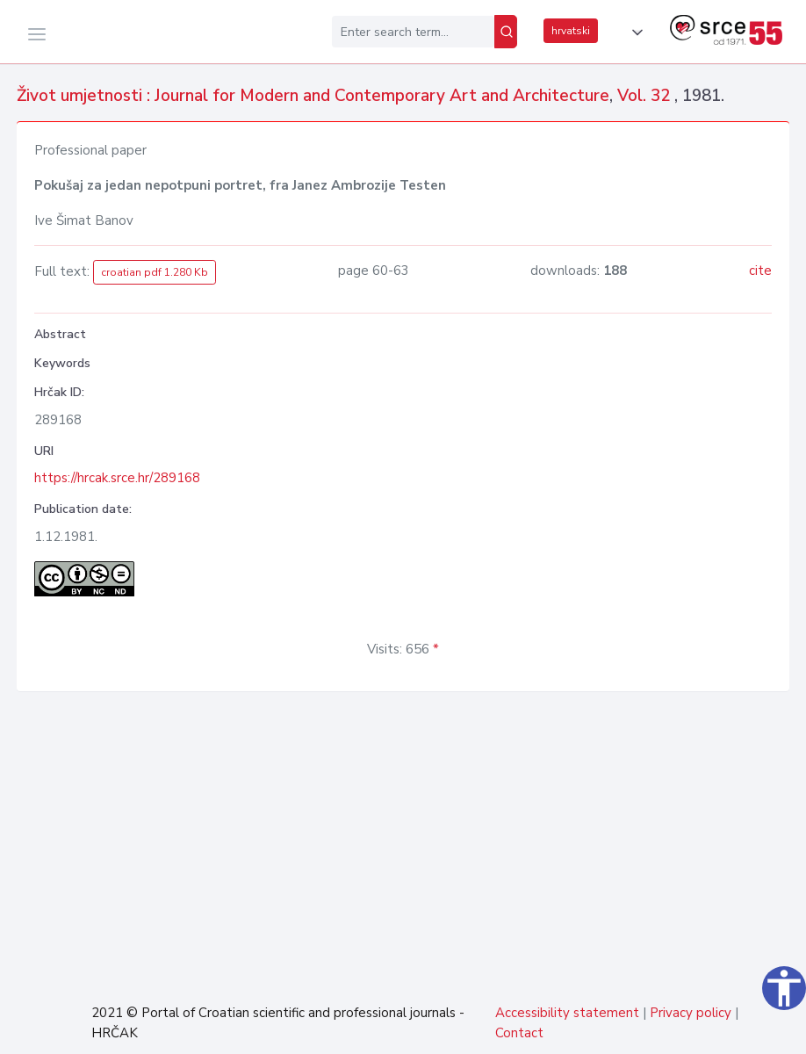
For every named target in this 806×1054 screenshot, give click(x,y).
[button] (634, 32)
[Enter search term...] (413, 31)
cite (760, 270)
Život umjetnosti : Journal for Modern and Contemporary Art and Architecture (313, 95)
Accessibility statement (567, 1013)
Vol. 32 (645, 95)
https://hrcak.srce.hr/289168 (117, 478)
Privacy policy (690, 1013)
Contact (519, 1033)
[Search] (505, 31)
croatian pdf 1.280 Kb (154, 272)
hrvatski (570, 31)
